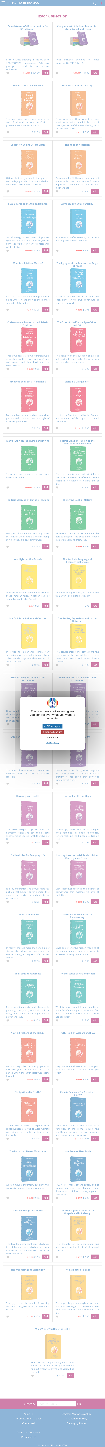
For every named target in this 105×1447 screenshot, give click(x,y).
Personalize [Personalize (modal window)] (52, 737)
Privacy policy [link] (52, 742)
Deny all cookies (52, 732)
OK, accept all (52, 726)
